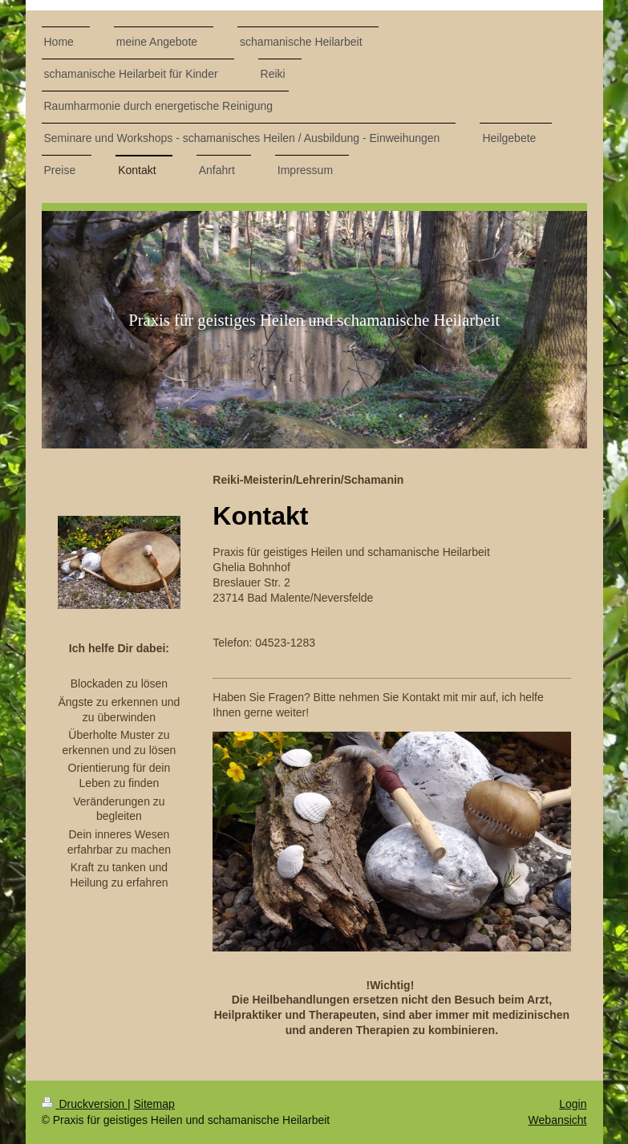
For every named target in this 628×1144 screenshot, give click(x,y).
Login (572, 1103)
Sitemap (154, 1103)
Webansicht (558, 1120)
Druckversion (85, 1103)
